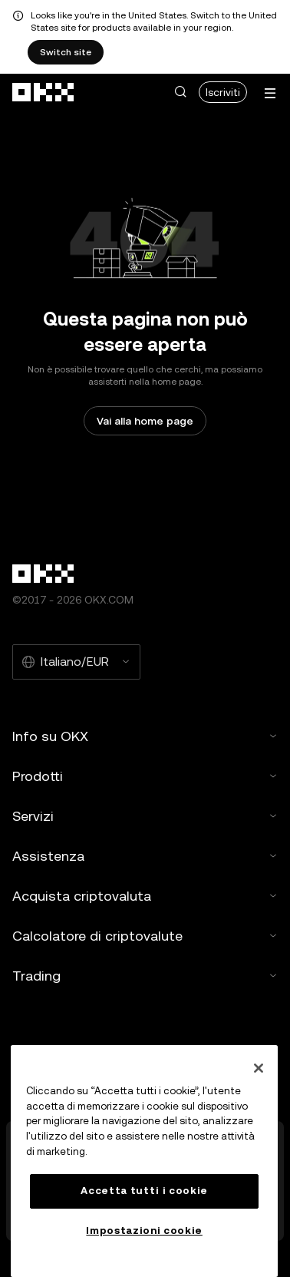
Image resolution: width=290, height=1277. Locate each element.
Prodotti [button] (145, 776)
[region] (144, 1161)
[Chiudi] (258, 1068)
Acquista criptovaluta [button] (145, 896)
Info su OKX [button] (145, 736)
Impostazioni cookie (144, 1230)
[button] (180, 92)
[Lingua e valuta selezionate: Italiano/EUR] (76, 662)
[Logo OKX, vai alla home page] (43, 92)
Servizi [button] (145, 816)
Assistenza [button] (145, 856)
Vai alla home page (145, 421)
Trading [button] (145, 976)
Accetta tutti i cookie (144, 1190)
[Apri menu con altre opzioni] (270, 93)
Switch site (65, 52)
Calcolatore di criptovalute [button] (145, 936)
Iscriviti (223, 92)
